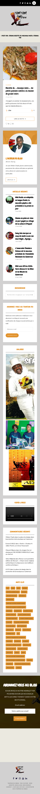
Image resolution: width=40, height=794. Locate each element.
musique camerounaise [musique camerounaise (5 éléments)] (13, 645)
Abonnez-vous (12, 335)
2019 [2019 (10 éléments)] (18, 588)
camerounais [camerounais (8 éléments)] (28, 611)
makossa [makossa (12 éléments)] (9, 641)
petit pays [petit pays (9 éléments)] (9, 652)
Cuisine (8, 85)
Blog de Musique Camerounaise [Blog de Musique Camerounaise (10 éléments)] (16, 607)
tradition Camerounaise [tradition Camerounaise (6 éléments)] (22, 664)
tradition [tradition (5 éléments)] (9, 664)
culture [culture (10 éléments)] (9, 622)
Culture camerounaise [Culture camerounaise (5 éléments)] (21, 622)
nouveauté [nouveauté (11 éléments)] (26, 645)
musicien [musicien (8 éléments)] (17, 641)
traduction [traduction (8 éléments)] (10, 667)
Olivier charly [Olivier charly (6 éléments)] (22, 648)
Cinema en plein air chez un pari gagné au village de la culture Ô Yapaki (24, 221)
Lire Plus (10, 179)
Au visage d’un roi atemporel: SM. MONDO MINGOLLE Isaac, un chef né (20, 552)
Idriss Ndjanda (10, 559)
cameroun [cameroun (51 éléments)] (18, 611)
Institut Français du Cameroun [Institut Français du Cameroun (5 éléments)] (16, 637)
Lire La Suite (19, 119)
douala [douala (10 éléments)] (18, 629)
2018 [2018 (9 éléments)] (13, 588)
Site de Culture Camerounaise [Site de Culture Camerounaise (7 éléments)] (15, 656)
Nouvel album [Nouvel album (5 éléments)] (11, 648)
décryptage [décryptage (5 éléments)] (26, 629)
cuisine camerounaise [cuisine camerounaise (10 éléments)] (26, 618)
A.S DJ (8, 569)
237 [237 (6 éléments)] (8, 588)
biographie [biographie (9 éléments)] (10, 599)
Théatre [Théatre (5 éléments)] (29, 660)
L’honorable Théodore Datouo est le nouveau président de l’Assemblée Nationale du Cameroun (24, 252)
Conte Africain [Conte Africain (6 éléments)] (11, 614)
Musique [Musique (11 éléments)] (25, 641)
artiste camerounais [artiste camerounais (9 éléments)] (13, 592)
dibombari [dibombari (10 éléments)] (10, 629)
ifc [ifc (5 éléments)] (18, 633)
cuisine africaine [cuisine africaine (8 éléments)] (12, 618)
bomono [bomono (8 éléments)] (9, 611)
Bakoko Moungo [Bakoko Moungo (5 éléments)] (11, 595)
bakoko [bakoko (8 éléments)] (24, 592)
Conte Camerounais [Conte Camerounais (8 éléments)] (24, 614)
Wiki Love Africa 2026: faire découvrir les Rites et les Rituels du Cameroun (24, 270)
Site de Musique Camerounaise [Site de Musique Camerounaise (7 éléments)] (15, 660)
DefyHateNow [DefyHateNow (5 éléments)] (22, 626)
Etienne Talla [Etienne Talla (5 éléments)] (10, 633)
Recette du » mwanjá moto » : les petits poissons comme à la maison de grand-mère (20, 91)
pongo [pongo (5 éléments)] (17, 652)
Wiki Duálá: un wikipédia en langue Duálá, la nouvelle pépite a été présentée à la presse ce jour (24, 203)
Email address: (20, 705)
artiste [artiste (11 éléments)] (25, 588)
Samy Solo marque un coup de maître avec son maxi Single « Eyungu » (24, 236)
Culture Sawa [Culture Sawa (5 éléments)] (11, 626)
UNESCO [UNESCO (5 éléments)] (18, 667)
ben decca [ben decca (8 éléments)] (22, 595)
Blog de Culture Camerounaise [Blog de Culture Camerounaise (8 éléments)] (16, 603)
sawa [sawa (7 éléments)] (23, 652)
